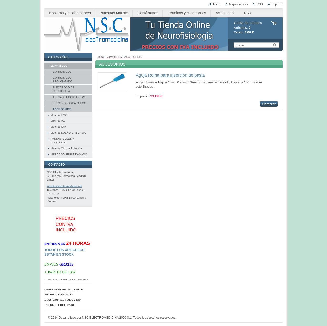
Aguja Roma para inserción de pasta (170, 75)
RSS (259, 4)
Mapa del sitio (238, 4)
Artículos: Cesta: (248, 27)
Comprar (269, 104)
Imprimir (277, 4)
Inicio (216, 4)
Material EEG (114, 56)
